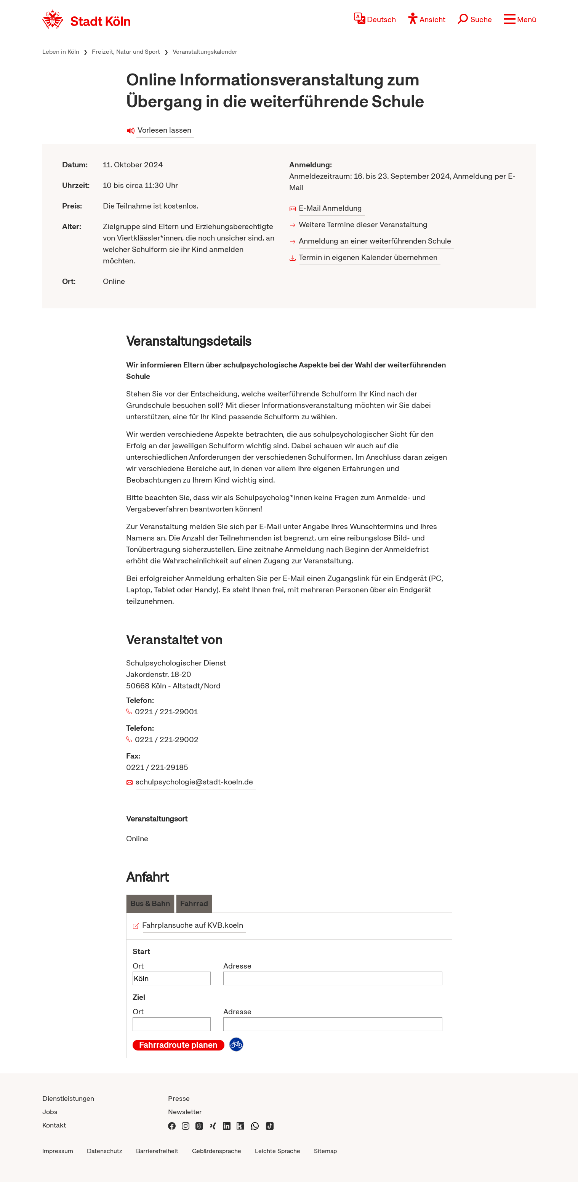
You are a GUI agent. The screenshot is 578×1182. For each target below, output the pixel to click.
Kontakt (54, 1125)
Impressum (57, 1151)
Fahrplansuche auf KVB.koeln (193, 925)
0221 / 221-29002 (167, 739)
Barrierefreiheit (157, 1151)
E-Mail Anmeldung (330, 208)
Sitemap (325, 1151)
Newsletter (185, 1111)
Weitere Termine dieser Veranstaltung (363, 224)
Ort (138, 966)
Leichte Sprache (277, 1151)
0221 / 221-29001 (167, 712)
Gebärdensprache (216, 1151)
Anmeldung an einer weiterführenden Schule (375, 241)
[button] (520, 19)
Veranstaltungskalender (205, 52)
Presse (179, 1098)
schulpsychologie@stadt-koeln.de (194, 782)
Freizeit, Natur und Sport (126, 52)
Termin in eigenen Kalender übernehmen (368, 257)
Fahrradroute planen (178, 1045)
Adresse (237, 966)
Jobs (50, 1111)
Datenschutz (104, 1151)
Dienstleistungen (68, 1098)
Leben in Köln (60, 52)
